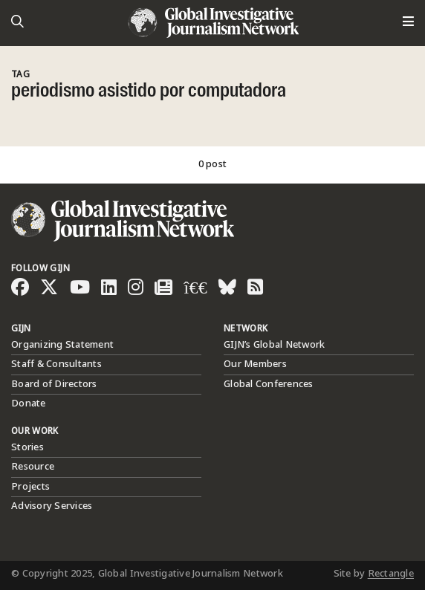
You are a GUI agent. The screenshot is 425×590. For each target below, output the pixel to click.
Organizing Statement (62, 344)
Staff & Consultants (56, 364)
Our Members (255, 364)
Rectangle (391, 573)
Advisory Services (51, 506)
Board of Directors (54, 384)
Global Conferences (269, 384)
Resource (32, 466)
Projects (30, 486)
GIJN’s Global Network (274, 344)
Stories (27, 447)
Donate (28, 403)
